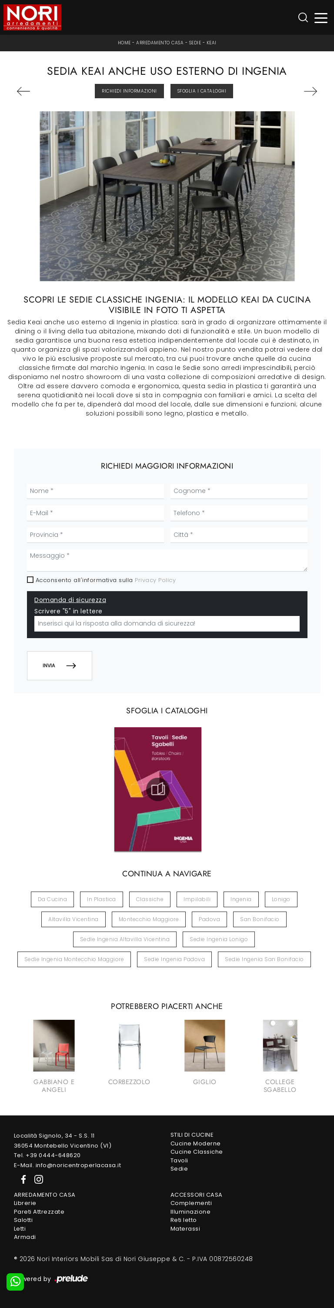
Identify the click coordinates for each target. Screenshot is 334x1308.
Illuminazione (190, 1212)
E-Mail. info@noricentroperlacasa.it (67, 1165)
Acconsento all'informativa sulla (106, 580)
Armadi (25, 1237)
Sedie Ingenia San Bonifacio (264, 959)
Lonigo (281, 899)
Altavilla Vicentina (73, 919)
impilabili (197, 899)
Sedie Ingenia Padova (174, 959)
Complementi (191, 1203)
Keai (212, 43)
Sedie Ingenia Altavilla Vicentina (125, 939)
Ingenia (241, 899)
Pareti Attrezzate (39, 1212)
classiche (150, 899)
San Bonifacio (260, 919)
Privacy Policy (155, 580)
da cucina (52, 899)
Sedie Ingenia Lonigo (219, 939)
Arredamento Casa (160, 43)
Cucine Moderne (195, 1143)
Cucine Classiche (196, 1152)
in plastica (101, 899)
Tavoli (179, 1160)
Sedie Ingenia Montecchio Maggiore (74, 959)
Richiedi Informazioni (129, 91)
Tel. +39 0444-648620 (47, 1155)
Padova (209, 919)
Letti (20, 1229)
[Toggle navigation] (321, 17)
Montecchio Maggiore (149, 919)
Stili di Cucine (192, 1135)
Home (124, 43)
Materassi (185, 1229)
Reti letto (183, 1220)
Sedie (195, 43)
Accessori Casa (196, 1195)
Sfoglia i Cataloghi (202, 91)
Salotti (23, 1220)
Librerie (25, 1203)
